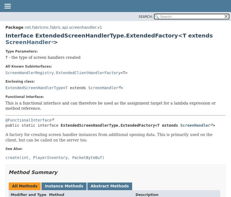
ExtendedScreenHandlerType (34, 88)
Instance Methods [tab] (64, 186)
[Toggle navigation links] (7, 6)
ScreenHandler (28, 42)
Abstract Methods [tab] (110, 186)
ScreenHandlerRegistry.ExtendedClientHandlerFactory (62, 73)
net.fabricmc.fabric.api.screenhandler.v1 (63, 27)
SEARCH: (146, 17)
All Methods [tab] (24, 186)
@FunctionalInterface (28, 120)
